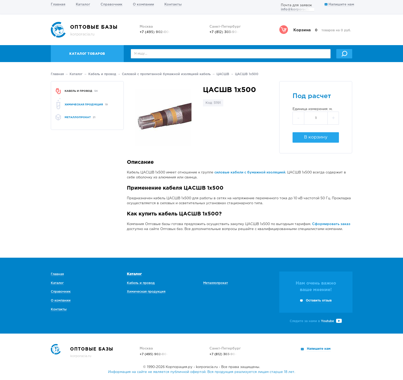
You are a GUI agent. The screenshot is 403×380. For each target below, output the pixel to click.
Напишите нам (339, 4)
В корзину (315, 137)
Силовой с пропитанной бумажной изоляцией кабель (166, 74)
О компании (143, 4)
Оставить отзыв (319, 300)
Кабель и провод (102, 74)
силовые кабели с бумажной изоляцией (249, 172)
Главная (58, 4)
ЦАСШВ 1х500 (246, 74)
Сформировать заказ (331, 224)
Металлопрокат (215, 283)
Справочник (111, 4)
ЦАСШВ (222, 74)
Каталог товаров (87, 53)
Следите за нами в (316, 321)
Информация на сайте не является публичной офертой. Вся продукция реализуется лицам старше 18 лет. (201, 372)
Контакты (173, 4)
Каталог (83, 4)
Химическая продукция (146, 291)
